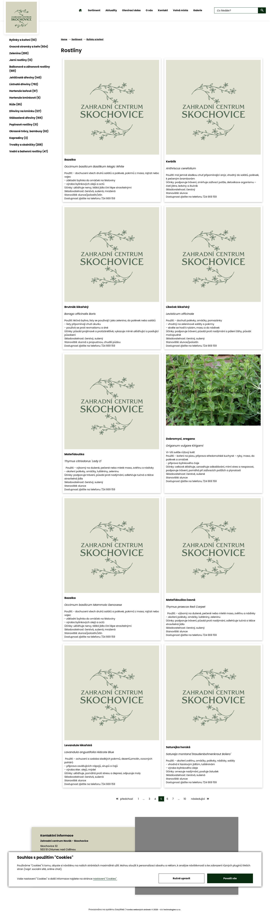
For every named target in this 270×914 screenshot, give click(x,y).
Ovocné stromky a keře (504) (28, 46)
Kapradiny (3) (18, 138)
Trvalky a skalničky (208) (26, 144)
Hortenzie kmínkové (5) (24, 97)
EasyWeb (119, 909)
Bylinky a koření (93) (23, 40)
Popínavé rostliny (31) (23, 124)
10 (185, 799)
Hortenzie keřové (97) (23, 91)
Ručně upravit (181, 878)
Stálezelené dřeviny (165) (26, 118)
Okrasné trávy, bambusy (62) (29, 131)
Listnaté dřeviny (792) (23, 84)
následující (200, 799)
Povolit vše (230, 878)
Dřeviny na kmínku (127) (25, 111)
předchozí (124, 799)
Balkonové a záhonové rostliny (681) (29, 69)
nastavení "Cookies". (105, 878)
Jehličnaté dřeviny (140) (25, 77)
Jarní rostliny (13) (20, 60)
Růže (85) (15, 104)
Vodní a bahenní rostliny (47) (28, 151)
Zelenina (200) (19, 53)
